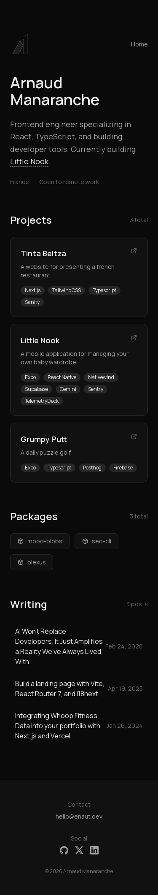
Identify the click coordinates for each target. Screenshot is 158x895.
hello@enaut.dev (79, 816)
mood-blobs (39, 541)
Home (139, 44)
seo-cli (96, 541)
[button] (20, 44)
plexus (31, 562)
